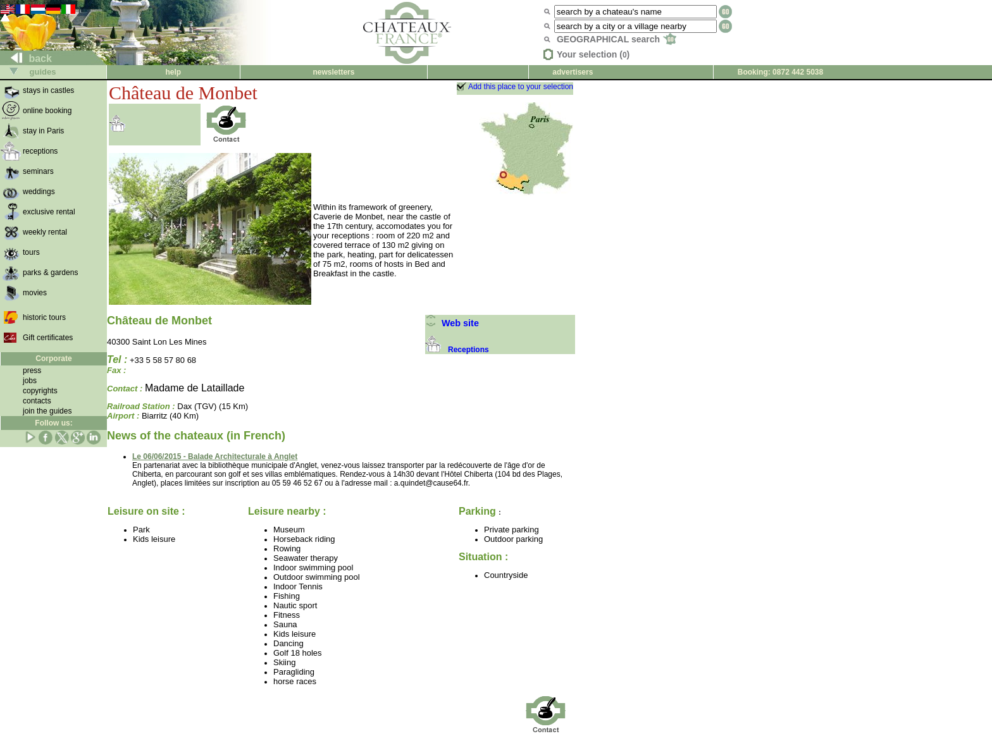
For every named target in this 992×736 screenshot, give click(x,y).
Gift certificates (48, 337)
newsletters (333, 72)
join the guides (47, 411)
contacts (37, 400)
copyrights (40, 390)
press (32, 370)
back (26, 58)
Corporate (53, 358)
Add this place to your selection (520, 86)
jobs (30, 380)
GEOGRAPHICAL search (616, 39)
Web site (452, 323)
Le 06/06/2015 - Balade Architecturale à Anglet (214, 456)
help (173, 72)
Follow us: (53, 423)
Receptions (457, 349)
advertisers (572, 72)
